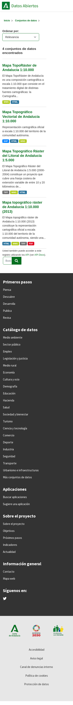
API (27, 255)
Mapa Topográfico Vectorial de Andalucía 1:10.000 (21, 116)
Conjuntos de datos (26, 20)
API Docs (39, 255)
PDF (31, 243)
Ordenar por (10, 31)
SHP (6, 141)
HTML (15, 102)
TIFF (6, 192)
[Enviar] (16, 261)
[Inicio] (7, 20)
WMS (6, 102)
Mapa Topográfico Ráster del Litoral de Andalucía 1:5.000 (23, 155)
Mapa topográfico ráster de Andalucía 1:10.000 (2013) (22, 207)
